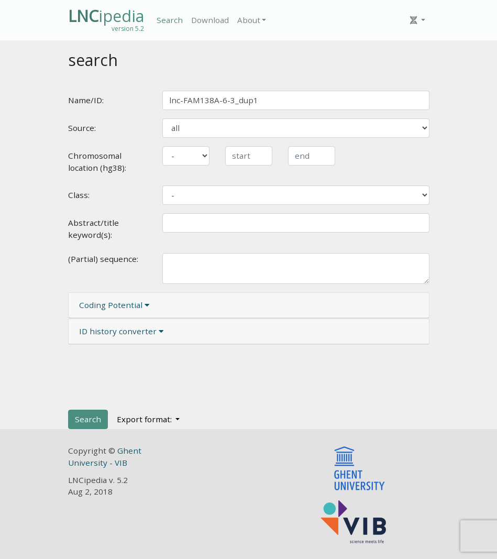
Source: (82, 128)
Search (170, 20)
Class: (79, 195)
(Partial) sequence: (103, 259)
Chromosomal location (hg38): (97, 161)
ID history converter (121, 331)
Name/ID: (86, 100)
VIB (121, 462)
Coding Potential (114, 305)
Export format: (145, 419)
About (248, 20)
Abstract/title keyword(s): (93, 228)
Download (210, 20)
